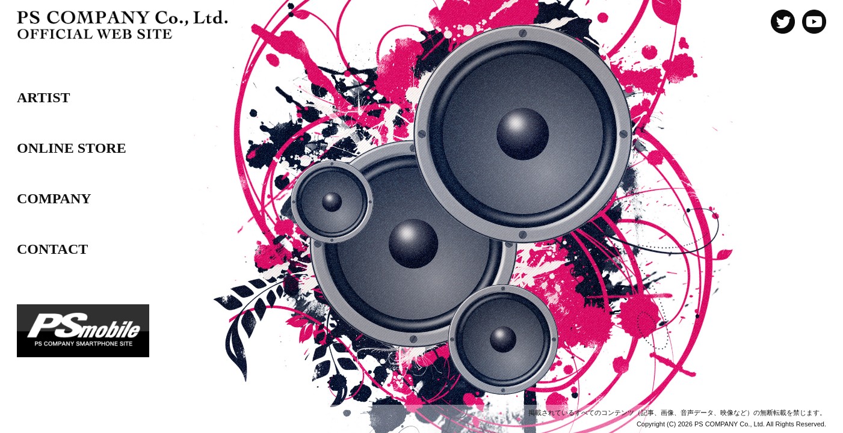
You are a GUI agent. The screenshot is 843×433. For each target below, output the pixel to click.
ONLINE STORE (71, 148)
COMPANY (54, 198)
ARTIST (43, 97)
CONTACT (52, 249)
